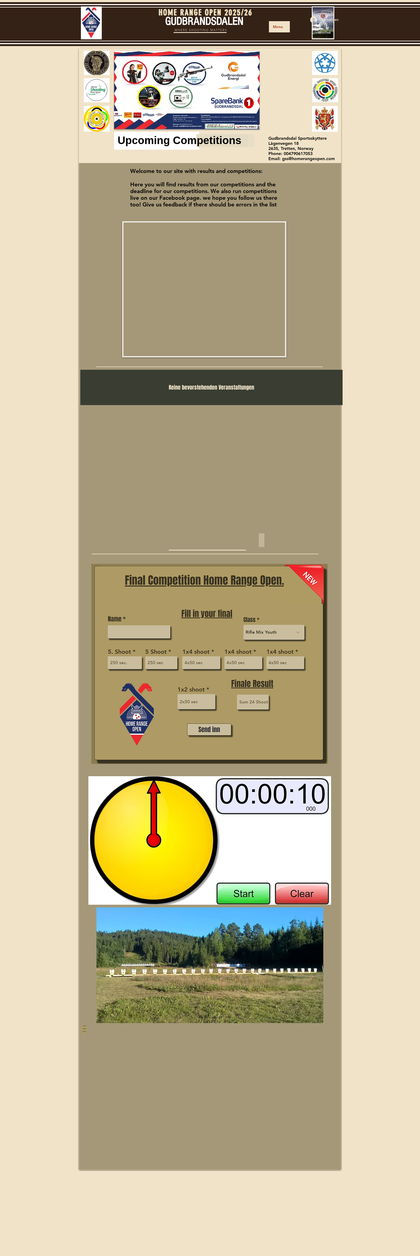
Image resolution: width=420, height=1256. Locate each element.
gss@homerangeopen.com (308, 158)
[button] (187, 90)
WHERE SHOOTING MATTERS (201, 30)
